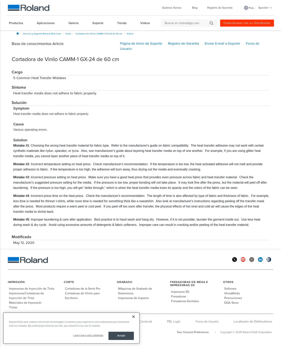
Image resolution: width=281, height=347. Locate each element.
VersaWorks (232, 293)
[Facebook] (226, 259)
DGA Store (231, 303)
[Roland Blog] (269, 259)
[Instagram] (251, 259)
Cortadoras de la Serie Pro (82, 289)
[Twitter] (234, 259)
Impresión (16, 282)
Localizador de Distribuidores (253, 322)
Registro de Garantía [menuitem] (220, 7)
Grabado (124, 282)
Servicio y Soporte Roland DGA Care (42, 33)
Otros (228, 282)
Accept (121, 335)
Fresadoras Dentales (185, 301)
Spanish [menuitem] (265, 7)
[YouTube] (243, 259)
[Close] (133, 316)
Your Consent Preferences (193, 332)
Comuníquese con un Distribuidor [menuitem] (247, 23)
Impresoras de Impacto (133, 298)
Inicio (17, 33)
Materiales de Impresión (25, 303)
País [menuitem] (251, 8)
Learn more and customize (88, 335)
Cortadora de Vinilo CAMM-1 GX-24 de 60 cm (98, 33)
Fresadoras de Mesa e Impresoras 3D (189, 283)
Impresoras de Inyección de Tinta (31, 289)
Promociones (233, 298)
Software (230, 289)
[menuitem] (18, 23)
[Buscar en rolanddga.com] (187, 23)
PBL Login (174, 322)
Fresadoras (178, 296)
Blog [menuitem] (194, 7)
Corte (68, 33)
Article (130, 33)
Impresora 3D (180, 292)
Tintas (13, 307)
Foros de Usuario (207, 322)
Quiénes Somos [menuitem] (173, 7)
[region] (71, 328)
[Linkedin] (260, 259)
